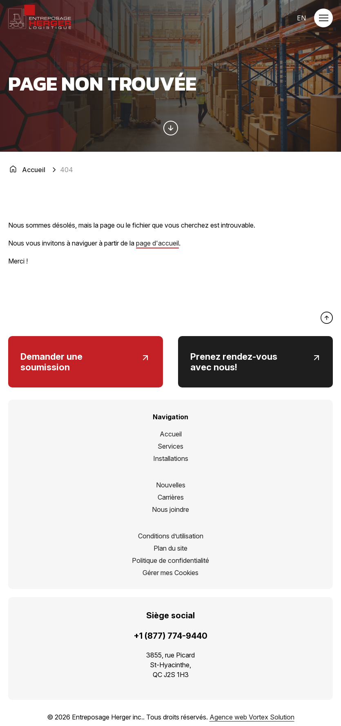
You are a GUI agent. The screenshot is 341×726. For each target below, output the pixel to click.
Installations (170, 458)
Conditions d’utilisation (170, 536)
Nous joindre (170, 509)
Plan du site (170, 548)
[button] (323, 18)
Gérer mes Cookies (170, 573)
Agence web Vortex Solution (252, 717)
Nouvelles (170, 485)
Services (170, 446)
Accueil (171, 434)
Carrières (171, 497)
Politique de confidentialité (170, 560)
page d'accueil (157, 243)
